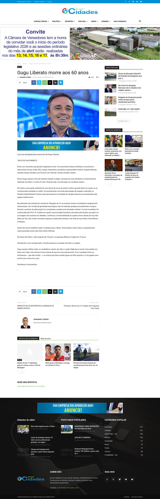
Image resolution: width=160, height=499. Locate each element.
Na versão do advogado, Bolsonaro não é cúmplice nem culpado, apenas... (129, 88)
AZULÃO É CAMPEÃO (82, 437)
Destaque (128, 170)
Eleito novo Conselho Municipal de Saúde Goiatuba (132, 151)
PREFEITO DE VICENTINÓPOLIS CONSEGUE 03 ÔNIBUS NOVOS (35, 307)
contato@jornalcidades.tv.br (67, 488)
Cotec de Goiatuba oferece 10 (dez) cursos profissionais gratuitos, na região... (42, 440)
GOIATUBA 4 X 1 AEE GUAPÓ (129, 109)
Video (94, 21)
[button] (140, 21)
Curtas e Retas (41, 21)
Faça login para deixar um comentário (31, 386)
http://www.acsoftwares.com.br (42, 322)
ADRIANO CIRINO (25, 77)
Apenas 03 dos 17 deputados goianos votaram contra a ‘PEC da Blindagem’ (28, 365)
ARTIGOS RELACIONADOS (28, 339)
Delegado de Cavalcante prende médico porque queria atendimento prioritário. (130, 99)
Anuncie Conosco (137, 497)
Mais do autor (46, 339)
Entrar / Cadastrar (40, 1)
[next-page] (22, 372)
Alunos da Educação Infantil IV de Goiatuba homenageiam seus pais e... (130, 76)
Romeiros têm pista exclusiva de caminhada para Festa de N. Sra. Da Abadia (85, 365)
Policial (83, 21)
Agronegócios (109, 170)
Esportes (70, 21)
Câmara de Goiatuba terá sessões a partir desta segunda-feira (42, 451)
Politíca (57, 21)
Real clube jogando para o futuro (43, 426)
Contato (49, 1)
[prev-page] (18, 372)
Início (19, 64)
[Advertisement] (58, 278)
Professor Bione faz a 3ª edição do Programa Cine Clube (81, 307)
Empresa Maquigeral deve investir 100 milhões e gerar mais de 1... (87, 451)
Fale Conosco (120, 21)
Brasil (25, 64)
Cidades (105, 21)
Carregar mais (123, 121)
